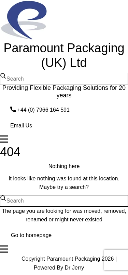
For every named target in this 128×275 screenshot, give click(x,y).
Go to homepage (31, 235)
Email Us (21, 125)
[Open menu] (64, 139)
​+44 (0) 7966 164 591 (40, 110)
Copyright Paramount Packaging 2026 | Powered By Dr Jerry (69, 263)
